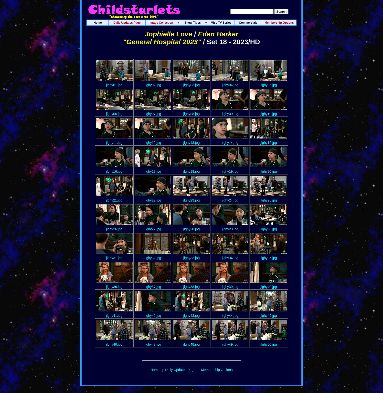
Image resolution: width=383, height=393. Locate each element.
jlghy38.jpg (191, 287)
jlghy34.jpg (230, 258)
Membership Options (217, 370)
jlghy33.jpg (191, 258)
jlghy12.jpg (153, 143)
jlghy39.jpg (230, 287)
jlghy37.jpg (153, 287)
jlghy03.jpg (191, 85)
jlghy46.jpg (114, 344)
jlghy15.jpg (269, 143)
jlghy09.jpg (230, 114)
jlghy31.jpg (114, 258)
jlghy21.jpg (114, 200)
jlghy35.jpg (269, 258)
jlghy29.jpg (230, 229)
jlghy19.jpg (230, 171)
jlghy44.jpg (230, 316)
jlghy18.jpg (191, 171)
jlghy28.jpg (191, 229)
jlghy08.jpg (191, 114)
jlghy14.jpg (230, 143)
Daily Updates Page (180, 370)
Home (155, 370)
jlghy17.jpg (153, 171)
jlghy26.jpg (114, 229)
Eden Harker (218, 34)
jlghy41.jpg (114, 316)
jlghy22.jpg (153, 200)
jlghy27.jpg (153, 229)
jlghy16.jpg (114, 171)
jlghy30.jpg (269, 229)
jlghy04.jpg (230, 85)
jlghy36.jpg (114, 287)
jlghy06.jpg (114, 114)
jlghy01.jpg (114, 85)
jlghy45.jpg (269, 316)
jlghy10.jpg (269, 114)
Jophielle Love (168, 34)
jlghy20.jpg (269, 171)
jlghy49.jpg (230, 344)
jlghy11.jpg (114, 143)
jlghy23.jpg (191, 200)
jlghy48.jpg (191, 344)
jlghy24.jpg (230, 200)
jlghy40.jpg (269, 287)
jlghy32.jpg (153, 258)
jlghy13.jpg (191, 143)
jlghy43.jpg (191, 316)
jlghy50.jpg (269, 344)
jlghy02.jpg (153, 85)
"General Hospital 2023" (162, 42)
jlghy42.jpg (153, 316)
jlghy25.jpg (269, 200)
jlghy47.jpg (153, 344)
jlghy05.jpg (269, 85)
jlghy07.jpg (153, 114)
